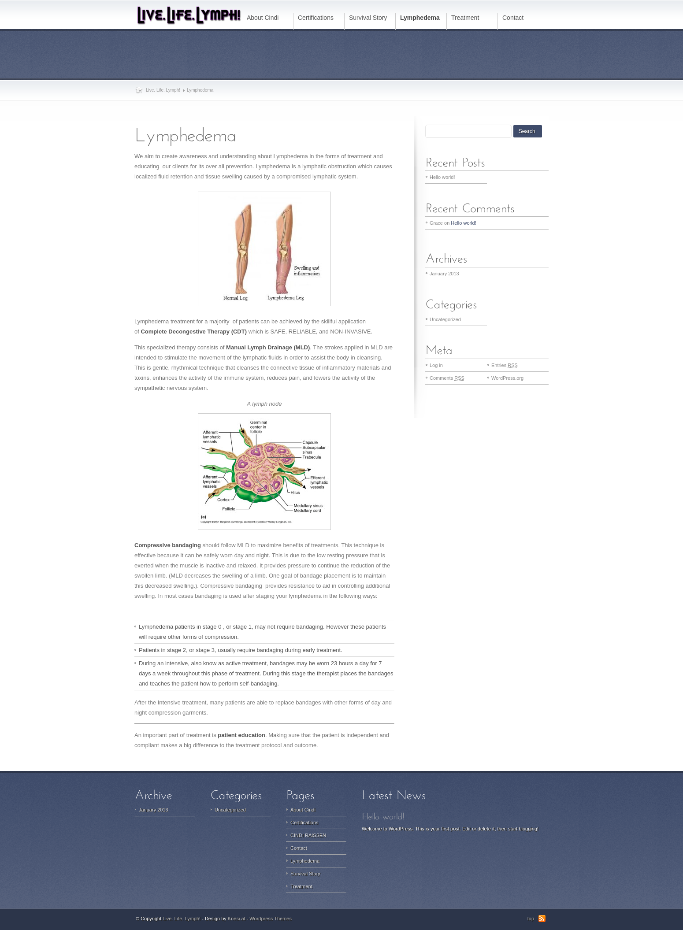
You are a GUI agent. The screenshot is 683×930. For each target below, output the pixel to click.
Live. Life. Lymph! (163, 90)
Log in (436, 365)
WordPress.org (507, 378)
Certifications (304, 822)
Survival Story (305, 873)
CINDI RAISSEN (308, 835)
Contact (298, 848)
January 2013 (444, 273)
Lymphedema (304, 860)
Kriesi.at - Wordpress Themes (260, 918)
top (530, 918)
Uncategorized (445, 319)
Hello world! (442, 177)
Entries (504, 365)
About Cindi (303, 809)
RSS (542, 918)
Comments (447, 378)
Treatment (301, 886)
